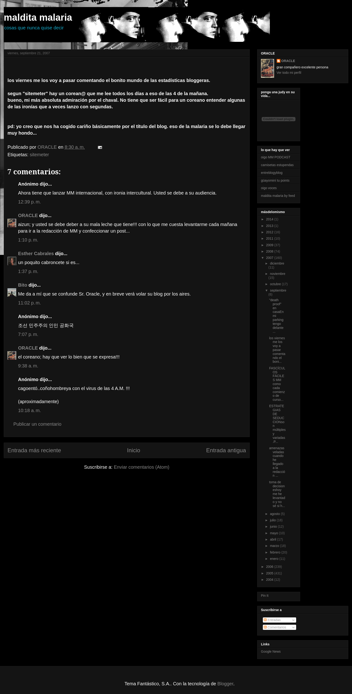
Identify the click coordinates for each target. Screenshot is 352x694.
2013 (270, 226)
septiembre (278, 290)
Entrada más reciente (34, 450)
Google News (271, 651)
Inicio (133, 450)
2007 (270, 258)
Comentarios (275, 627)
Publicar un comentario (37, 424)
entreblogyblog (272, 173)
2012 (270, 232)
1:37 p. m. (28, 271)
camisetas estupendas (277, 165)
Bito (22, 285)
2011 (270, 238)
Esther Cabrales (36, 253)
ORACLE (28, 215)
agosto (275, 514)
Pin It (264, 595)
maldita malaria (38, 17)
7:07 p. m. (28, 334)
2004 (270, 579)
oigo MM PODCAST (275, 157)
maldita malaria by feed (278, 196)
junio (274, 526)
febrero (275, 552)
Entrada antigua (226, 450)
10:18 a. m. (29, 410)
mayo (274, 533)
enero (274, 559)
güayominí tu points (275, 180)
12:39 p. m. (29, 201)
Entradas (272, 620)
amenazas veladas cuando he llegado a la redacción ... (277, 462)
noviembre (277, 274)
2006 (270, 567)
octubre (276, 284)
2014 (270, 219)
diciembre (277, 263)
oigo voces (269, 188)
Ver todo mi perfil (289, 72)
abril (273, 539)
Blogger (225, 683)
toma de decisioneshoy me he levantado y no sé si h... (277, 494)
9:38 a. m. (28, 365)
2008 (270, 251)
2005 (270, 573)
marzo (275, 546)
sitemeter (39, 154)
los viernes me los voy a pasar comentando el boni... (277, 350)
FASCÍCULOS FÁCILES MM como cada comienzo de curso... (277, 384)
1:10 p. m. (28, 239)
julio (273, 520)
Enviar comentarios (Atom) (141, 467)
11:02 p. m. (29, 302)
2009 (270, 245)
